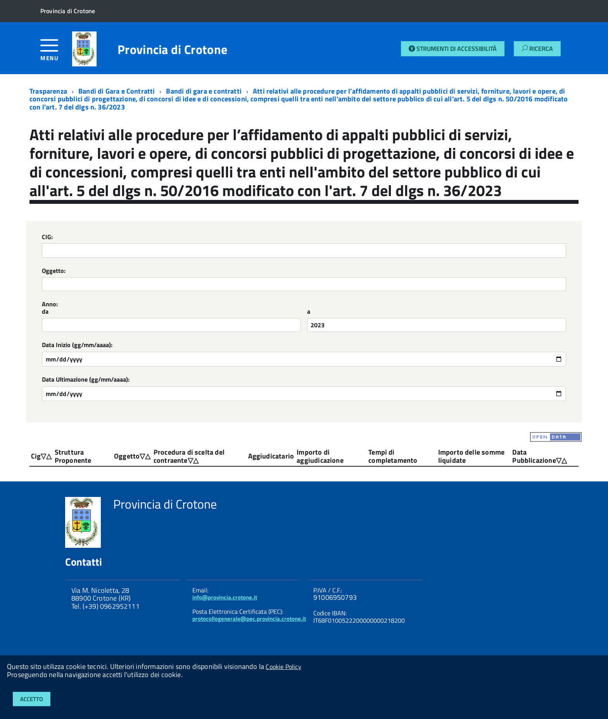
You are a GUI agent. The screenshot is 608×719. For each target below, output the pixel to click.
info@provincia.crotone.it (224, 597)
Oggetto (127, 456)
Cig (36, 456)
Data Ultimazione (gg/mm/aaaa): (86, 380)
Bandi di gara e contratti (204, 91)
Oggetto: (54, 271)
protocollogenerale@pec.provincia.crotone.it (249, 618)
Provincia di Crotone (172, 49)
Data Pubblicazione (534, 456)
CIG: (47, 237)
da (45, 312)
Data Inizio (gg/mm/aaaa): (77, 345)
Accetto (31, 699)
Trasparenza (48, 91)
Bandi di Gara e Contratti (116, 91)
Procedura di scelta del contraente (189, 456)
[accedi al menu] (56, 53)
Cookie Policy (283, 666)
